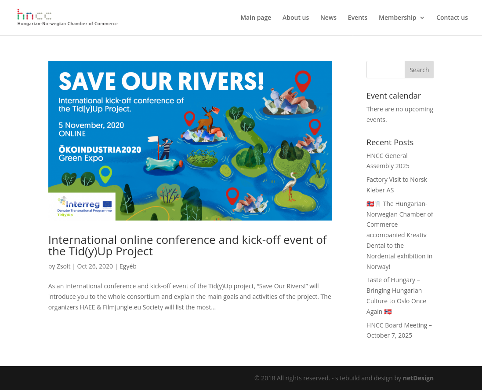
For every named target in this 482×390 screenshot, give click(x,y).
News (328, 18)
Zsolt (64, 266)
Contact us (452, 18)
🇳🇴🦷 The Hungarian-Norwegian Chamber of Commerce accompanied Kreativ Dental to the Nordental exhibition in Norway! (399, 235)
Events (358, 18)
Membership (397, 18)
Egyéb (128, 266)
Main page (255, 18)
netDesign (418, 378)
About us (296, 18)
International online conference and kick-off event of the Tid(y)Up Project (187, 245)
